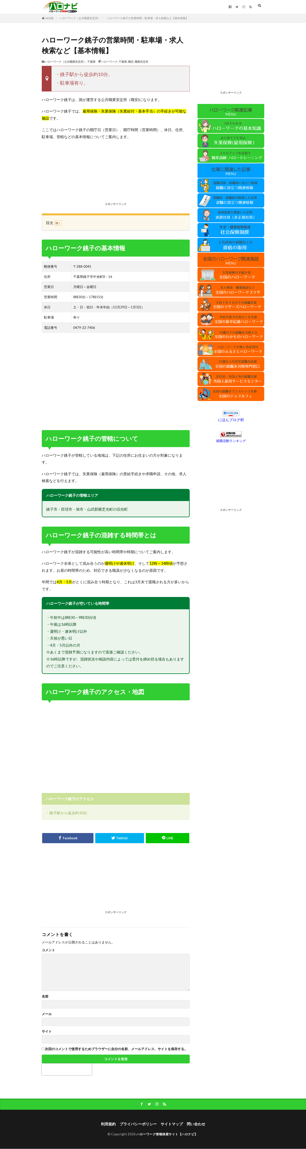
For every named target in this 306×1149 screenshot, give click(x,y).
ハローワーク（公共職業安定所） (80, 18)
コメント (48, 950)
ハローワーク (109, 61)
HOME (49, 18)
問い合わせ (196, 1124)
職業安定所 (141, 61)
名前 (45, 996)
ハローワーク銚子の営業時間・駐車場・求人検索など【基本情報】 (147, 18)
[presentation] (67, 1069)
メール (47, 1014)
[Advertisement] (116, 172)
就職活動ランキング (231, 441)
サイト (47, 1031)
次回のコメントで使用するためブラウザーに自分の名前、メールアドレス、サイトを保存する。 (116, 1049)
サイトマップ (172, 1124)
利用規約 (108, 1124)
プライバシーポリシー (138, 1124)
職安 (130, 61)
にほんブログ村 (231, 419)
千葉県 (91, 61)
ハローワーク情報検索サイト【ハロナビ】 (167, 1134)
